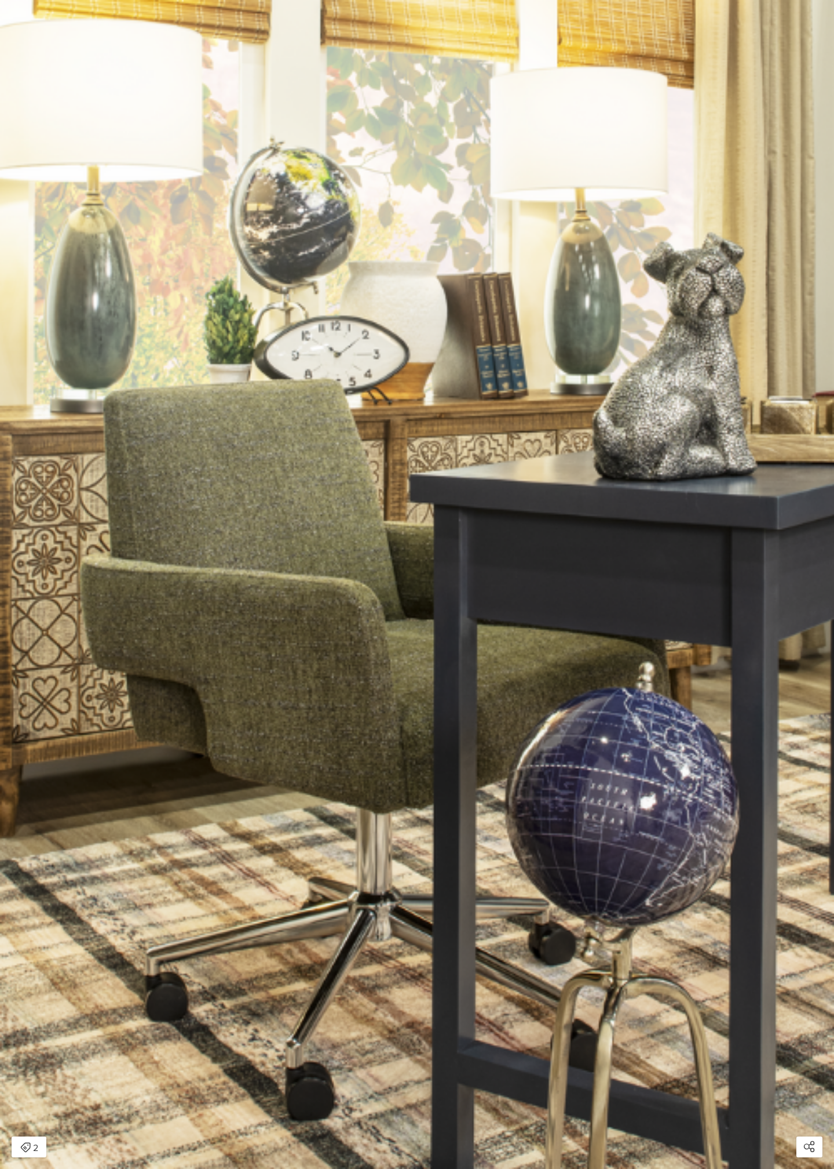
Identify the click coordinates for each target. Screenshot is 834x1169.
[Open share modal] (809, 1147)
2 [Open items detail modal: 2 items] (29, 1148)
